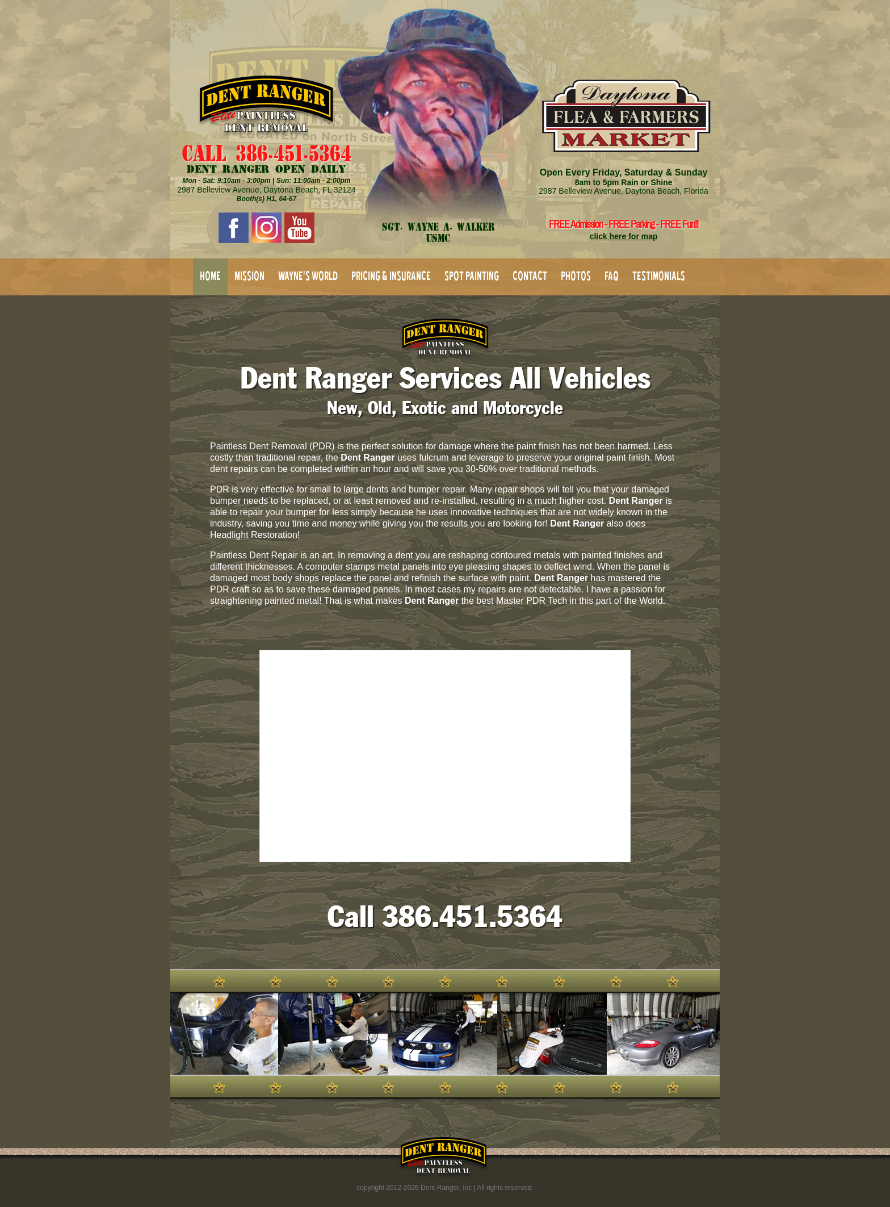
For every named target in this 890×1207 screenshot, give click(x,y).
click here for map (624, 236)
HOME (210, 276)
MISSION (249, 276)
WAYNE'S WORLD (308, 276)
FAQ (611, 276)
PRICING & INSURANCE (391, 276)
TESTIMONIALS (658, 276)
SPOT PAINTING (471, 276)
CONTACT (530, 276)
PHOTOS (576, 276)
